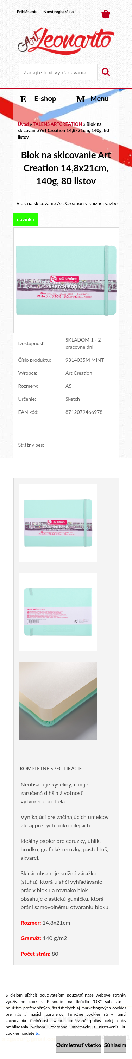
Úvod (23, 124)
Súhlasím (115, 1044)
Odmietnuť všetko (78, 1044)
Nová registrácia (58, 11)
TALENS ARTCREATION (57, 124)
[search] (106, 72)
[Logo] (66, 41)
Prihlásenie (27, 11)
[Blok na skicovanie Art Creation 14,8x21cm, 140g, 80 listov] (66, 231)
